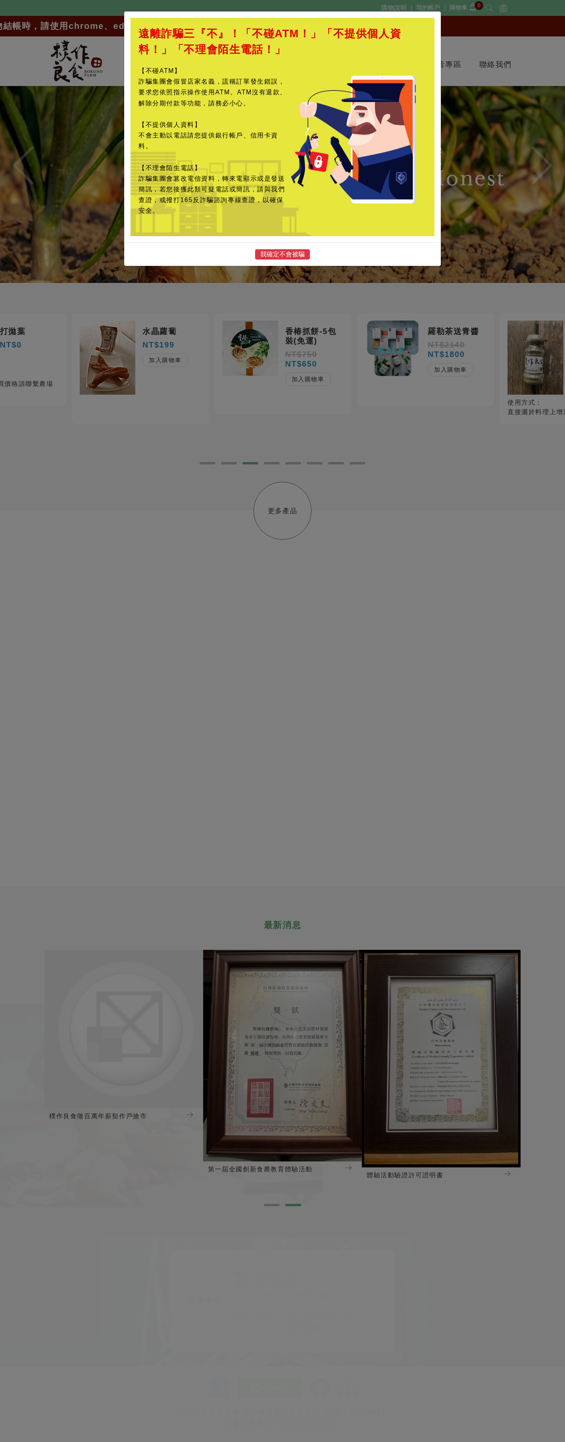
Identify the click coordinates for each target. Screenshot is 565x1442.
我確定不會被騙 (282, 254)
